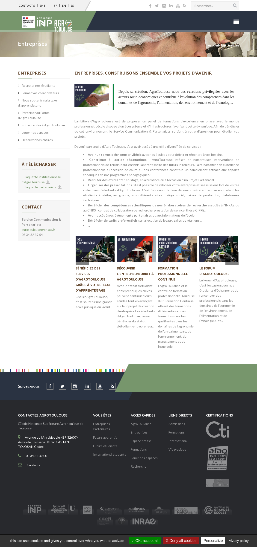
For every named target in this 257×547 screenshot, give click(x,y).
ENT (43, 5)
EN (64, 5)
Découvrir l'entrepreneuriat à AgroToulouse (135, 273)
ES (72, 5)
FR (55, 5)
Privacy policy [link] (238, 541)
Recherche (138, 466)
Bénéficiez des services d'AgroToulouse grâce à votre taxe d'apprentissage (93, 279)
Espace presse (141, 441)
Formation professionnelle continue (173, 273)
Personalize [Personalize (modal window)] (213, 541)
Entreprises (139, 432)
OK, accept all (144, 541)
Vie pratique (177, 449)
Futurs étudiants (105, 446)
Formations (139, 449)
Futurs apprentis (105, 437)
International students (109, 454)
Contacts (27, 5)
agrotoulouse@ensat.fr (38, 230)
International (177, 441)
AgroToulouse (141, 424)
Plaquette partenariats (40, 187)
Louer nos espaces (144, 458)
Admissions (176, 424)
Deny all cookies (180, 541)
